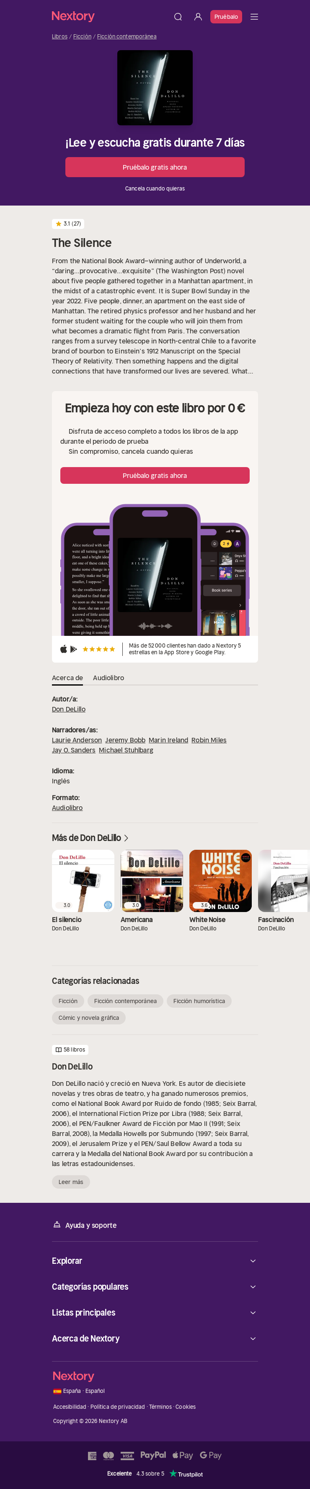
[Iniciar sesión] (198, 17)
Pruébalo (226, 16)
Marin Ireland (168, 740)
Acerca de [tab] (67, 677)
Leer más (71, 1182)
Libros (59, 36)
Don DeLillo (68, 709)
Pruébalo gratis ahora (155, 167)
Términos (160, 1406)
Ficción (82, 36)
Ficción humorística (199, 1001)
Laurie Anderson (77, 740)
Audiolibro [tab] (108, 677)
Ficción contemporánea (127, 36)
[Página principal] (110, 16)
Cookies (186, 1406)
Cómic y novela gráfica (89, 1017)
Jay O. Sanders (74, 750)
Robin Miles (209, 740)
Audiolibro (67, 807)
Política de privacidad (117, 1406)
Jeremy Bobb (125, 740)
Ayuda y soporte (84, 1225)
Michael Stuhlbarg (126, 750)
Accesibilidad (70, 1406)
